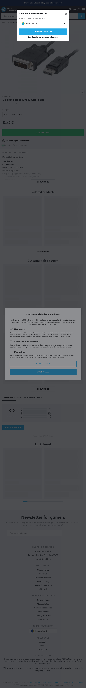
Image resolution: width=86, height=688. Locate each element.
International (29, 23)
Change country (43, 32)
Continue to (43, 37)
